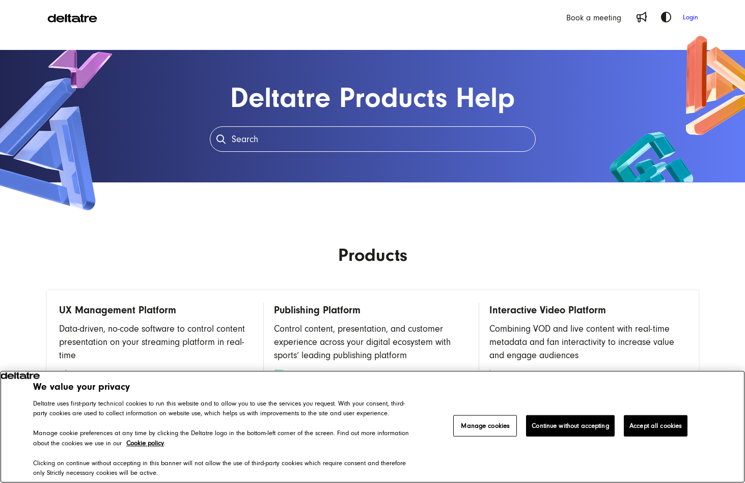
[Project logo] (72, 17)
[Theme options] (666, 17)
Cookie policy (145, 443)
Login (690, 17)
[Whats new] (641, 17)
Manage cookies (485, 426)
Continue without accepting (570, 426)
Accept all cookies (655, 426)
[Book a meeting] (593, 17)
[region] (372, 426)
